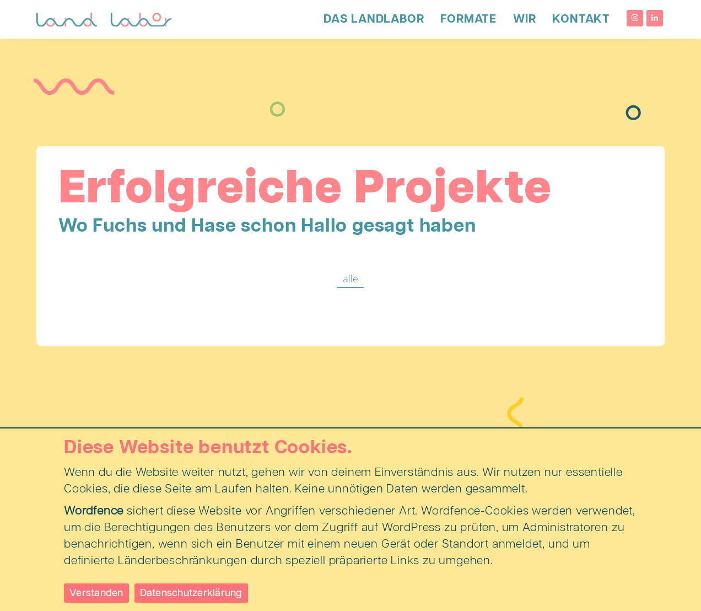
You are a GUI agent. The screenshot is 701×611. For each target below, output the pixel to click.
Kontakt (581, 19)
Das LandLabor (373, 19)
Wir (524, 19)
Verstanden (96, 593)
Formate (468, 19)
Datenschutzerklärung (191, 593)
